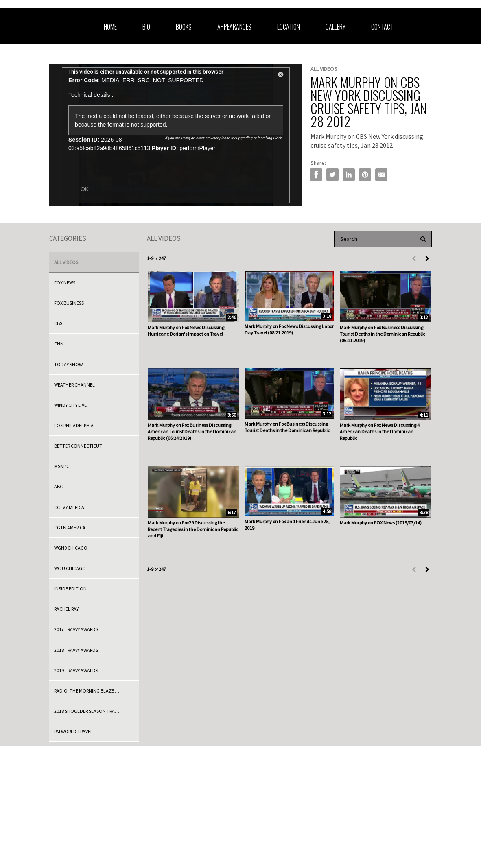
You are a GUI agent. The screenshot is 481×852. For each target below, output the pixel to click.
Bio (146, 27)
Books (184, 27)
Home (110, 27)
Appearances (234, 27)
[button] (280, 76)
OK (85, 189)
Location (288, 27)
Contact (382, 27)
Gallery (335, 27)
